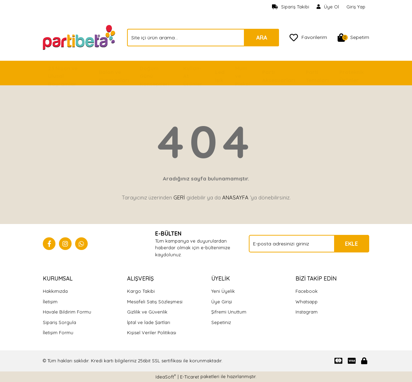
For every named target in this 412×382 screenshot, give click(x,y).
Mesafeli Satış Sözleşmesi (154, 301)
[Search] (203, 37)
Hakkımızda (55, 291)
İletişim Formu (58, 332)
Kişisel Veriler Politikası (151, 332)
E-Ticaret (189, 377)
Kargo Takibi (141, 291)
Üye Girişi (221, 301)
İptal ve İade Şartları (148, 322)
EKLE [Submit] (351, 243)
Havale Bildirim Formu (67, 312)
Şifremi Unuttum (228, 312)
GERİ (179, 197)
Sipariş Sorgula (59, 322)
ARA (261, 37)
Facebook (306, 291)
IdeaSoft (165, 377)
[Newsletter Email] (309, 243)
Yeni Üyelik (223, 291)
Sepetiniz (221, 322)
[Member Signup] (328, 7)
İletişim (50, 301)
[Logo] (80, 37)
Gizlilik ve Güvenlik (147, 312)
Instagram (306, 312)
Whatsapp (306, 301)
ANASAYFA (235, 197)
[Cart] (353, 37)
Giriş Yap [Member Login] (355, 6)
